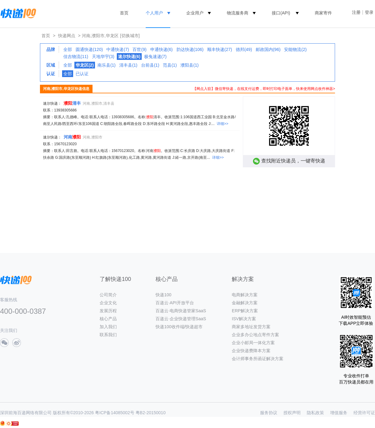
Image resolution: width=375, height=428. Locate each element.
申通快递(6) (161, 49)
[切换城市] (130, 35)
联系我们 (108, 334)
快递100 (163, 294)
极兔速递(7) (155, 56)
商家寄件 (323, 12)
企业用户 (194, 12)
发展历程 (108, 310)
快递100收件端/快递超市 (179, 326)
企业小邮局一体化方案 (253, 342)
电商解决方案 (245, 294)
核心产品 (108, 318)
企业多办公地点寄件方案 (255, 334)
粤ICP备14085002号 (114, 412)
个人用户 (154, 12)
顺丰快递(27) (219, 49)
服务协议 (268, 412)
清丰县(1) (128, 65)
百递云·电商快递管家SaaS (181, 310)
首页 (124, 12)
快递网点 (66, 35)
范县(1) (170, 65)
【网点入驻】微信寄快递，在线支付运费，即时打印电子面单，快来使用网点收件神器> (264, 89)
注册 (356, 12)
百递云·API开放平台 (175, 302)
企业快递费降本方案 (251, 350)
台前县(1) (150, 65)
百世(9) (139, 49)
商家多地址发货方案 (251, 326)
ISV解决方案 (244, 318)
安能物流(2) (295, 49)
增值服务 (338, 412)
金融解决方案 (245, 302)
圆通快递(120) (89, 49)
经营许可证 (364, 412)
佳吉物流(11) (75, 56)
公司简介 (108, 294)
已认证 (82, 73)
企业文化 (108, 302)
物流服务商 (237, 12)
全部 (67, 49)
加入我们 (108, 326)
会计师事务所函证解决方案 (257, 358)
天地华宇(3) (103, 56)
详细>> (222, 124)
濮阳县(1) (189, 65)
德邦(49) (244, 49)
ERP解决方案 (245, 310)
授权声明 (292, 412)
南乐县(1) (106, 65)
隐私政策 (315, 412)
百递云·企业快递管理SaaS (181, 318)
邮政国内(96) (268, 49)
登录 (369, 12)
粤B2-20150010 (151, 412)
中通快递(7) (117, 49)
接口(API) (281, 12)
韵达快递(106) (190, 49)
